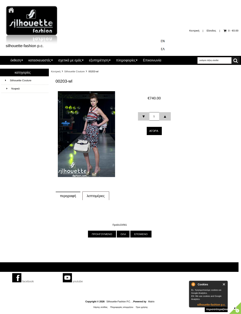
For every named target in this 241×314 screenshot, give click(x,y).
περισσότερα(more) (217, 309)
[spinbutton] (154, 116)
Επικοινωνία (152, 60)
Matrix (151, 301)
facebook (23, 281)
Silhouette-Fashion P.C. (118, 301)
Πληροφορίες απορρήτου (121, 307)
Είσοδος (211, 30)
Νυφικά (12, 88)
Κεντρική (194, 30)
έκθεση (15, 60)
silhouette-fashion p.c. (211, 304)
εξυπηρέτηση (99, 60)
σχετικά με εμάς (69, 60)
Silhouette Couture (74, 71)
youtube (73, 281)
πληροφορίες (125, 60)
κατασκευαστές (39, 60)
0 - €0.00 (231, 30)
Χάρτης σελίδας (100, 307)
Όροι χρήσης (142, 307)
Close (224, 284)
